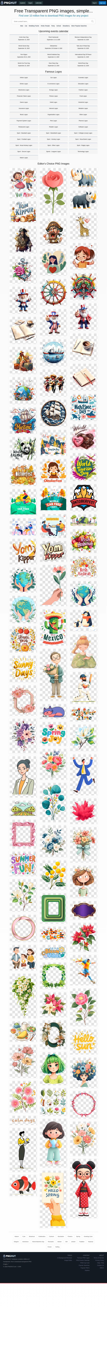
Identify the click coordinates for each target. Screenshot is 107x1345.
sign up (102, 3)
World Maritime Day (38, 1241)
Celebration (41, 1236)
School (58, 26)
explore (22, 3)
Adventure (25, 1241)
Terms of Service (99, 1288)
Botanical (32, 1236)
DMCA (102, 1298)
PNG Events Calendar (83, 1290)
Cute (23, 1236)
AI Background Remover (64, 1288)
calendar (39, 3)
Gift (66, 1241)
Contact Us (100, 1295)
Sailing (57, 1247)
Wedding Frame (34, 26)
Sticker (59, 1241)
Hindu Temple (45, 26)
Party (53, 26)
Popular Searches (84, 1295)
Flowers (70, 1236)
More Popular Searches (79, 26)
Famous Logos (53, 71)
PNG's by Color (85, 1293)
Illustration (61, 1236)
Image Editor (68, 1290)
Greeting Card (88, 1236)
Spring (78, 1236)
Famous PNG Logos (83, 1288)
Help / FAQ (100, 1293)
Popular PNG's (85, 1298)
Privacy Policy (99, 1290)
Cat (26, 26)
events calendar (59, 31)
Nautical (90, 1241)
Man (21, 26)
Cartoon (51, 1236)
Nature (17, 1236)
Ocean (50, 1247)
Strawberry (66, 26)
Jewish (73, 1241)
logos (30, 3)
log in (95, 3)
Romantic (51, 1241)
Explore (87, 1300)
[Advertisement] (53, 1266)
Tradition (81, 1241)
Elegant (16, 1241)
